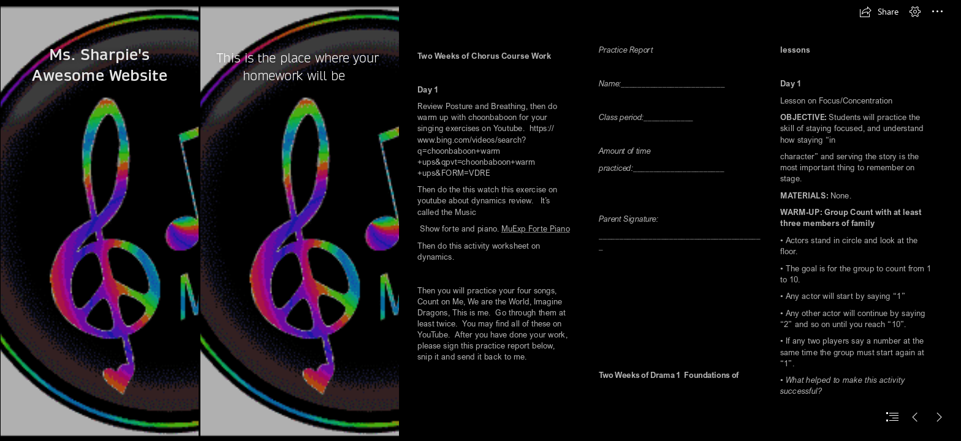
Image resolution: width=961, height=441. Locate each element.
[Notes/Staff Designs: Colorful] (99, 220)
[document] (480, 220)
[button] (878, 12)
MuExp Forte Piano (535, 229)
